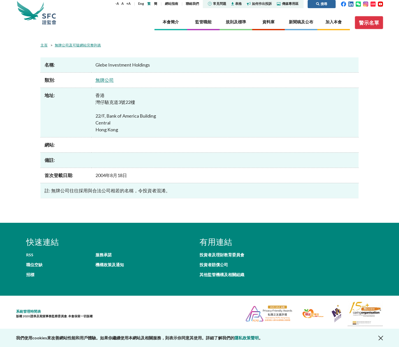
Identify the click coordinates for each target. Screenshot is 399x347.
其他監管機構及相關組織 (222, 274)
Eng (141, 4)
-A (117, 4)
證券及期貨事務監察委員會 (49, 12)
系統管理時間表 (28, 311)
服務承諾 (103, 254)
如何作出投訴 (259, 4)
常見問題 (217, 4)
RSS (29, 254)
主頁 (44, 45)
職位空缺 (34, 264)
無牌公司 (104, 80)
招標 (30, 274)
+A (128, 4)
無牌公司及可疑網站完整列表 (78, 45)
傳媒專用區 (287, 4)
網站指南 (171, 4)
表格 (236, 4)
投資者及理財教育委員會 (222, 254)
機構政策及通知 (109, 264)
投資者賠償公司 (214, 264)
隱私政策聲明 (246, 337)
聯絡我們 (192, 4)
